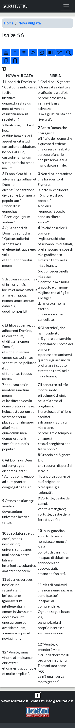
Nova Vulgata (29, 23)
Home (8, 23)
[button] (38, 695)
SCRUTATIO (15, 6)
